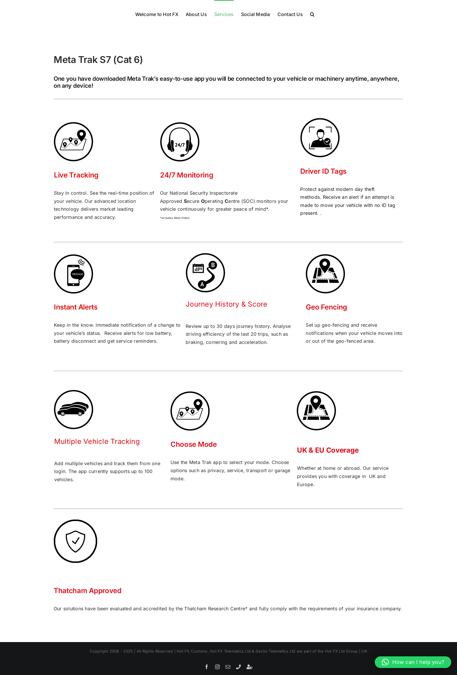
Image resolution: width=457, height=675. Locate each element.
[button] (312, 13)
